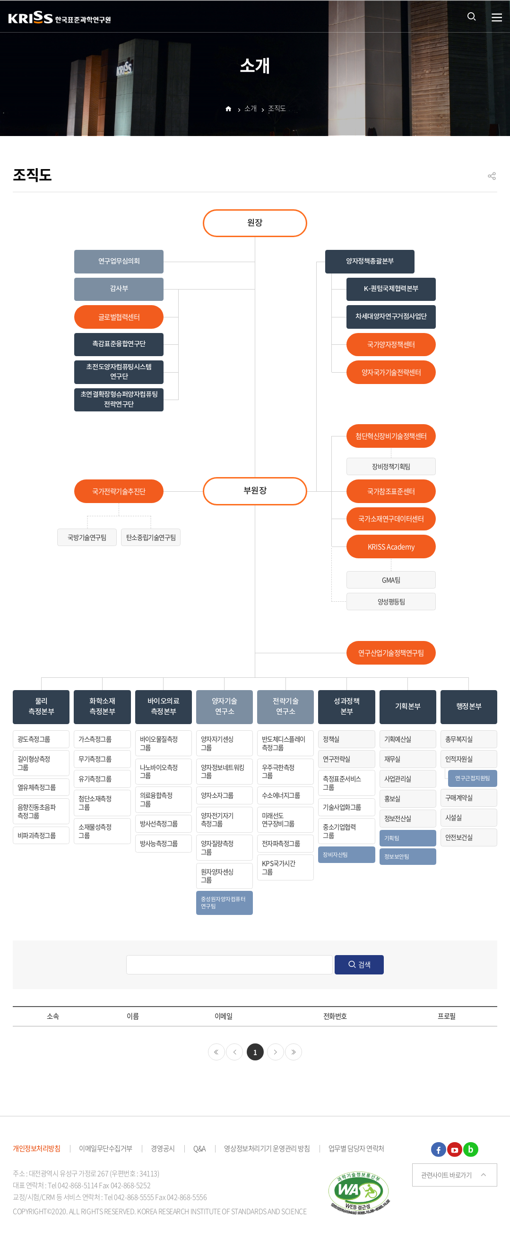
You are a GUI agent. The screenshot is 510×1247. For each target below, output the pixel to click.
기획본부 (408, 706)
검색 (364, 964)
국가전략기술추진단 (119, 491)
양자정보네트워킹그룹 (222, 771)
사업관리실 (397, 778)
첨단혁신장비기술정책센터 (391, 436)
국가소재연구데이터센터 (391, 518)
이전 (234, 1051)
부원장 (255, 491)
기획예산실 (397, 738)
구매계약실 (458, 797)
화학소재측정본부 (102, 706)
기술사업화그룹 (342, 806)
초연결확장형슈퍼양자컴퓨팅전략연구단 (118, 399)
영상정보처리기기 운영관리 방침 (267, 1148)
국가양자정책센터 (391, 344)
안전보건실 (458, 837)
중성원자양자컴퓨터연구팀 (223, 902)
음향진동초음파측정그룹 (36, 811)
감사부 (119, 289)
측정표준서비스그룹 (342, 783)
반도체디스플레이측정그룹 (283, 743)
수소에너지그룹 (281, 795)
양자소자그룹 (217, 795)
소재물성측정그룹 (94, 831)
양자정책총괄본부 (370, 261)
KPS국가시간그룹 (278, 867)
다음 (275, 1051)
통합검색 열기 (471, 16)
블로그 (470, 1149)
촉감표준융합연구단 (119, 344)
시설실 (453, 817)
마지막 (293, 1051)
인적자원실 (458, 758)
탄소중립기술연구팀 (150, 537)
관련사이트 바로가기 (446, 1174)
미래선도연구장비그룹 (278, 819)
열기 (497, 18)
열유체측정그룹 (36, 787)
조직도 (277, 109)
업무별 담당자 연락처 (356, 1148)
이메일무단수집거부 (105, 1148)
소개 (250, 109)
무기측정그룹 (94, 758)
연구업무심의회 (119, 261)
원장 (255, 223)
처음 (216, 1051)
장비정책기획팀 (391, 466)
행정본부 (469, 706)
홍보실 (392, 798)
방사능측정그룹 (159, 843)
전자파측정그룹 (281, 843)
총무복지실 (458, 738)
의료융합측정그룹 (156, 799)
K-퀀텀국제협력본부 (391, 289)
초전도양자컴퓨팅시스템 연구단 (118, 372)
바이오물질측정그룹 (159, 743)
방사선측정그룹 (159, 823)
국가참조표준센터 (391, 491)
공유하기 (492, 180)
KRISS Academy (391, 546)
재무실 (392, 758)
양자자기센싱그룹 (217, 743)
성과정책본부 (346, 706)
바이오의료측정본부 (163, 706)
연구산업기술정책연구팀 (391, 653)
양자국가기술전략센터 (391, 372)
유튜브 (454, 1149)
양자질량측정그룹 (217, 847)
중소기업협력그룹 (339, 831)
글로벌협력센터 (119, 317)
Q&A (199, 1148)
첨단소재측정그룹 (94, 802)
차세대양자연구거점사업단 (391, 317)
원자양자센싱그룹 (217, 876)
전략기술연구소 (285, 706)
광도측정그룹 (33, 738)
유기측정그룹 (94, 778)
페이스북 (438, 1149)
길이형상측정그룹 (33, 763)
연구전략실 (336, 758)
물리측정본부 (41, 706)
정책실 (331, 738)
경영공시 (162, 1148)
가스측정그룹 (94, 738)
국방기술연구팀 (87, 537)
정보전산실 (397, 818)
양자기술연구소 (224, 706)
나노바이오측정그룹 (159, 771)
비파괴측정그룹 (36, 835)
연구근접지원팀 (472, 778)
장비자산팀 (335, 854)
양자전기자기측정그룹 (217, 819)
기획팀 (391, 838)
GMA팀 (391, 579)
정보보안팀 (396, 856)
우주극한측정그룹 (278, 771)
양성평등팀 (391, 601)
